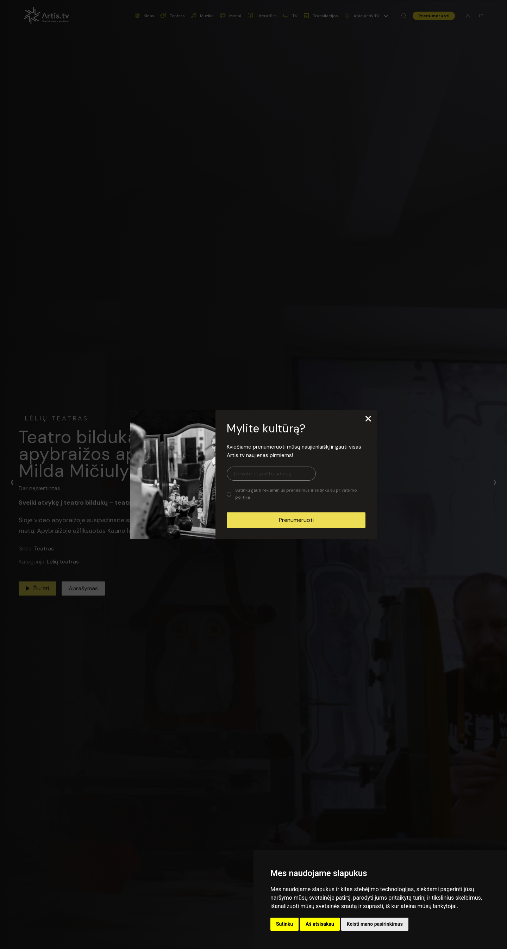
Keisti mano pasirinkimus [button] (375, 924)
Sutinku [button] (284, 924)
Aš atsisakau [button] (320, 924)
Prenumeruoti (296, 520)
